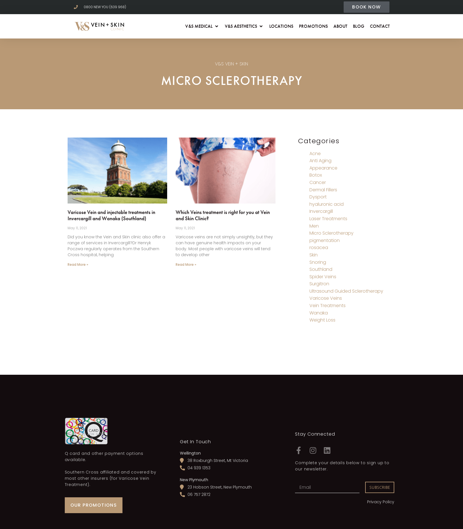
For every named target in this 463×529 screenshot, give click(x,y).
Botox (315, 175)
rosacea (318, 247)
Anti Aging (320, 160)
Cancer (317, 182)
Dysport (318, 197)
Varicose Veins (325, 298)
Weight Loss (322, 320)
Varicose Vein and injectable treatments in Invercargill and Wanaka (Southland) (111, 215)
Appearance (323, 168)
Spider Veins (322, 276)
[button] (202, 26)
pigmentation (324, 240)
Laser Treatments (328, 218)
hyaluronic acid (326, 204)
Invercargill (321, 211)
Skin (313, 255)
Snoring (317, 262)
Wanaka (318, 313)
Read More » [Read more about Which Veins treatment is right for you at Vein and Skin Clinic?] (186, 264)
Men (314, 226)
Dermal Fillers (323, 190)
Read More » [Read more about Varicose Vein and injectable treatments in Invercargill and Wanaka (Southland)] (78, 264)
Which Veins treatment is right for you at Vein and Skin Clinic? (223, 215)
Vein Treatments (327, 305)
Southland (320, 269)
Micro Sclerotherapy (331, 233)
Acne (315, 153)
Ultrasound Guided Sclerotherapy (346, 291)
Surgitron (319, 283)
